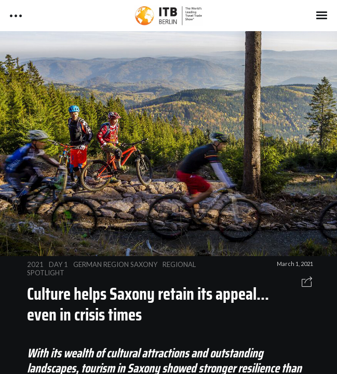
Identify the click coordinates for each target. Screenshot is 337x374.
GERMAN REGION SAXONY (115, 264)
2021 (35, 264)
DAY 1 (58, 264)
